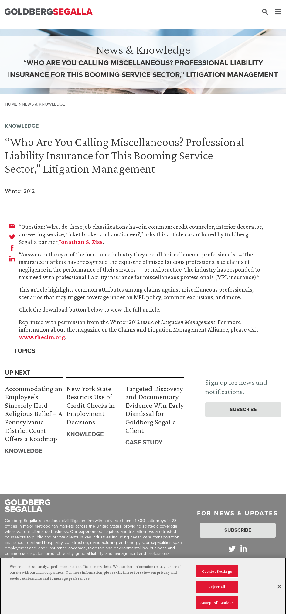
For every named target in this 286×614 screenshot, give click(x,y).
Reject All (217, 589)
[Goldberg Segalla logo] (49, 11)
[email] (12, 226)
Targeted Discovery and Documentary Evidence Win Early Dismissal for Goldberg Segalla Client (154, 409)
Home (11, 104)
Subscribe (243, 409)
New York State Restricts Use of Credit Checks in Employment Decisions (90, 405)
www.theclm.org (42, 337)
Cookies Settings (217, 573)
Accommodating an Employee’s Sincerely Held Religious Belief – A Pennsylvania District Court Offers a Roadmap (33, 413)
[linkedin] (12, 259)
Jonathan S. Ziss (81, 241)
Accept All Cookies (216, 604)
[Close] (279, 588)
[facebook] (12, 248)
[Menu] (275, 12)
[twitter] (12, 237)
